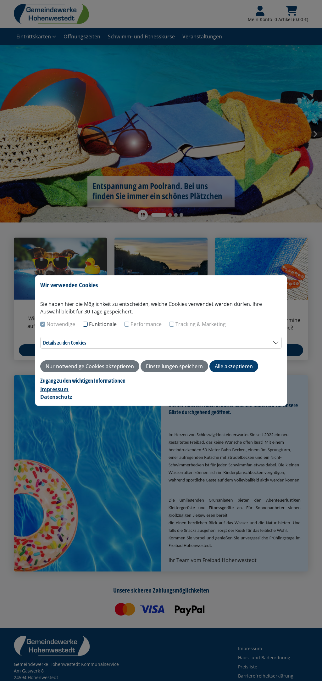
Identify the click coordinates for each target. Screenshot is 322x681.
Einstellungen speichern (174, 366)
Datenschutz (56, 396)
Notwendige (61, 324)
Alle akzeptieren (234, 366)
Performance (146, 324)
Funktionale (103, 324)
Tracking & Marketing (200, 324)
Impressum (54, 389)
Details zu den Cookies (64, 342)
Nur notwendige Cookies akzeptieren (90, 366)
